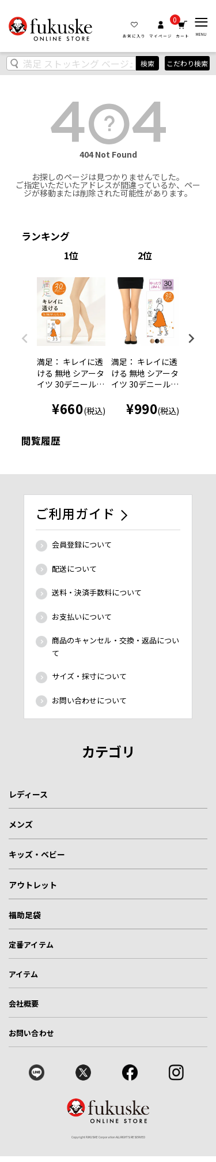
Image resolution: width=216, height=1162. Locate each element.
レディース (28, 794)
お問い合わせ (31, 1032)
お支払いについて (82, 616)
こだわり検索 (187, 63)
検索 (147, 63)
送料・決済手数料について (97, 592)
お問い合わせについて (89, 700)
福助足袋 (25, 915)
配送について (74, 568)
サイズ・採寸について (89, 676)
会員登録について (82, 544)
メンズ (21, 824)
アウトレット (33, 885)
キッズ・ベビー (37, 854)
